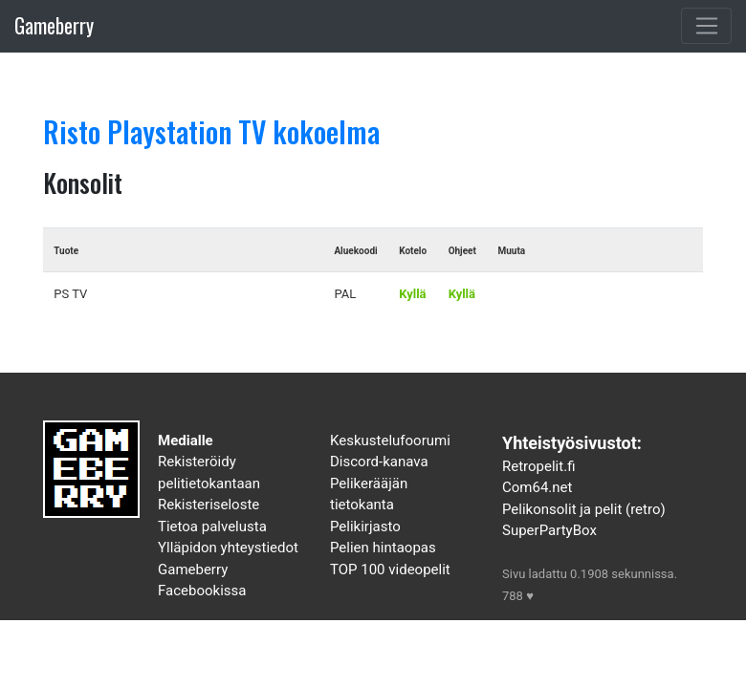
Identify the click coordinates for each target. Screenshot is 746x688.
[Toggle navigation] (706, 26)
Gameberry (54, 25)
